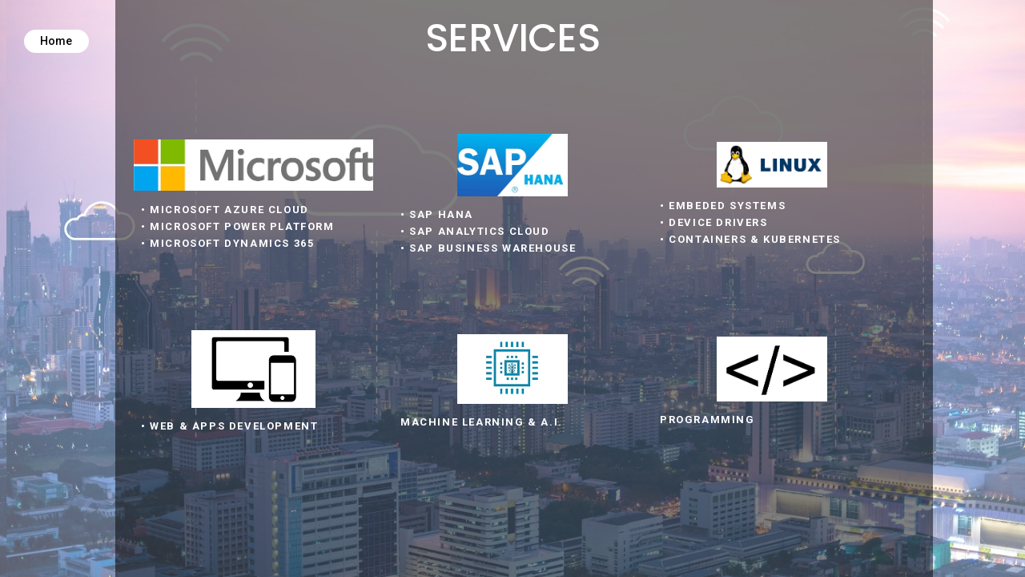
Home (56, 40)
